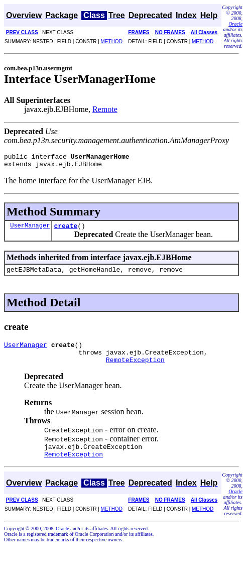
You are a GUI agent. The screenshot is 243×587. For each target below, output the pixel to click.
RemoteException (135, 370)
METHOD (112, 41)
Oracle (235, 24)
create (65, 229)
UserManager (30, 229)
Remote (104, 109)
